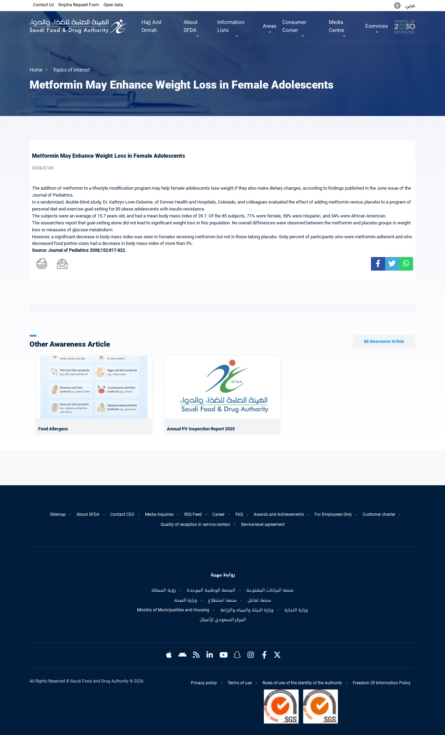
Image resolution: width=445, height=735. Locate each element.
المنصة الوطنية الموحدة (211, 590)
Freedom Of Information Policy (382, 682)
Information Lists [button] (230, 26)
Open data (113, 4)
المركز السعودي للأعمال (223, 619)
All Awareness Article (384, 341)
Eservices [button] (376, 26)
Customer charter (379, 514)
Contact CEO (122, 514)
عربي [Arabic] (410, 5)
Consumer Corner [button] (294, 26)
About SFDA (87, 514)
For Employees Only (333, 514)
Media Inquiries (159, 514)
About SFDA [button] (190, 26)
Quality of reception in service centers (195, 524)
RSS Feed (193, 514)
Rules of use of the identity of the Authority (302, 682)
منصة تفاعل (259, 600)
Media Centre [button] (336, 26)
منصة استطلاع (222, 600)
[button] (397, 5)
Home (36, 70)
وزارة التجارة (296, 610)
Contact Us (43, 4)
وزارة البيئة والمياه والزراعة (247, 610)
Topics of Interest (71, 70)
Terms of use (240, 682)
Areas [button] (269, 26)
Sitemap (58, 514)
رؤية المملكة (163, 590)
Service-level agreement (263, 524)
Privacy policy (204, 682)
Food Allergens (53, 428)
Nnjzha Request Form (78, 4)
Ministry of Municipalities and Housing (173, 610)
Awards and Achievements (279, 514)
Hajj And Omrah (151, 26)
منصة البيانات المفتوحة (270, 590)
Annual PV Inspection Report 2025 (201, 428)
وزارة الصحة (185, 600)
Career (218, 514)
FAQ (239, 514)
